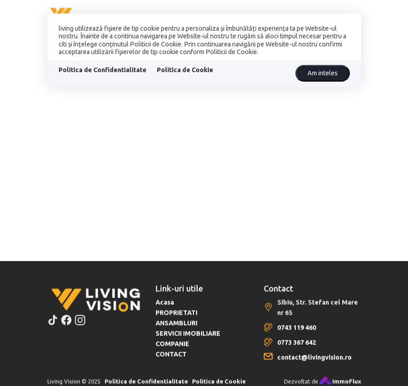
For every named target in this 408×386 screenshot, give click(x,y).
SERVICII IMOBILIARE (188, 338)
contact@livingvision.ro (314, 362)
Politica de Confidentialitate (103, 70)
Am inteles (322, 73)
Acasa (165, 307)
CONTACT (171, 359)
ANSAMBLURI (176, 327)
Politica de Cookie (185, 70)
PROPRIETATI (176, 317)
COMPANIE (172, 348)
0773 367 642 (296, 347)
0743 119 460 (296, 332)
